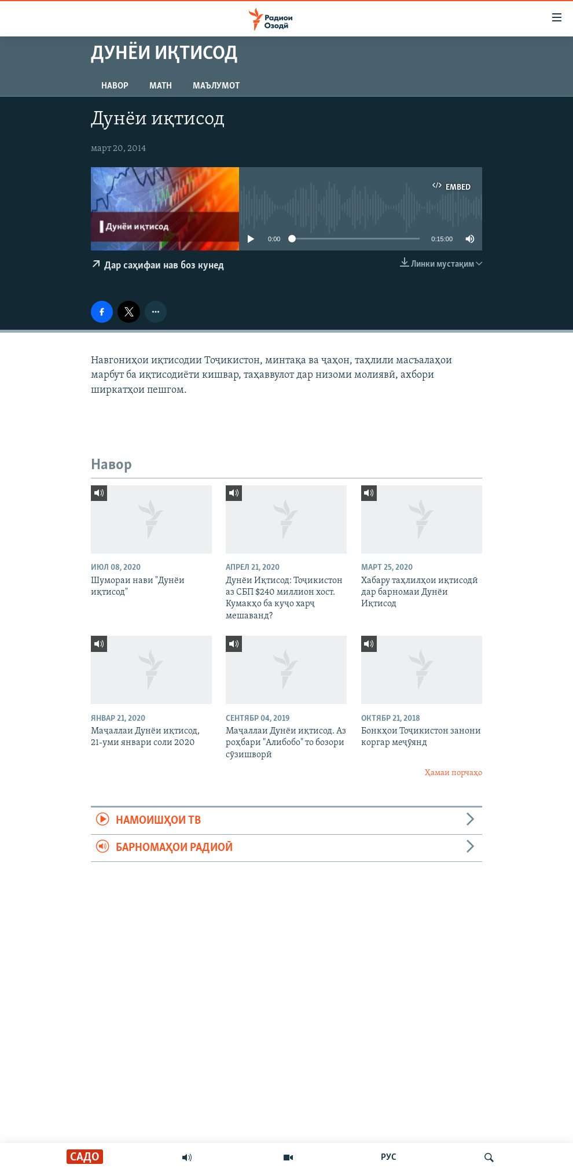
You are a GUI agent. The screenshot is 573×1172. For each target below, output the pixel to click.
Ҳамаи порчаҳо (453, 773)
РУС (388, 1157)
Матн (160, 86)
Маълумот (216, 86)
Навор (114, 86)
